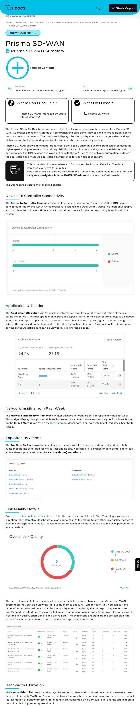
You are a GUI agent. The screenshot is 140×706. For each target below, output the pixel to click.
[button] (137, 564)
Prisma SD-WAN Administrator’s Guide (56, 22)
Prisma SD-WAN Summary (21, 25)
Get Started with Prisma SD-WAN (98, 22)
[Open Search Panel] (99, 8)
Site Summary (58, 423)
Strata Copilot (123, 8)
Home (8, 22)
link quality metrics (33, 516)
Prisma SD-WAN (24, 22)
